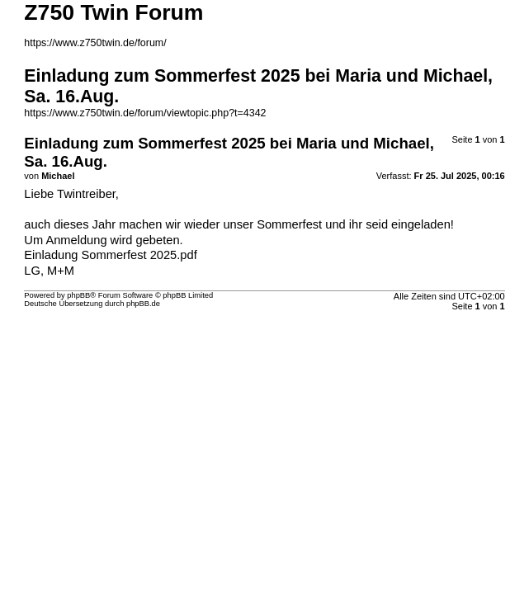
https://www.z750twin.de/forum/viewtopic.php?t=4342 (145, 113)
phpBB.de (143, 303)
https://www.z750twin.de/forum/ (95, 43)
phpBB (78, 295)
